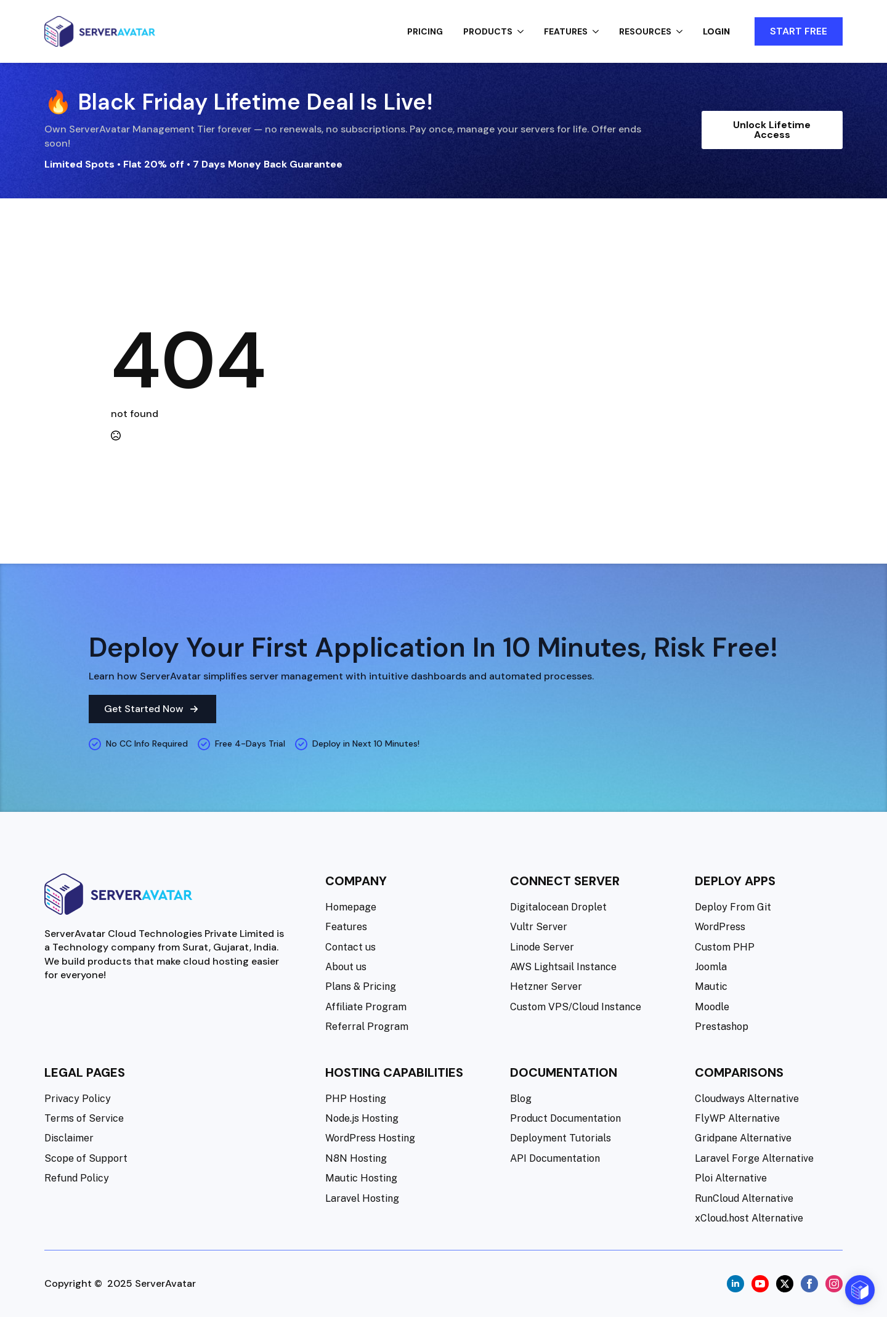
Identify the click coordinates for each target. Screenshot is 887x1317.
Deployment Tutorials (560, 1138)
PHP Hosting (355, 1098)
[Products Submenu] (524, 31)
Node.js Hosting (362, 1118)
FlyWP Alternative (737, 1118)
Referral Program (366, 1026)
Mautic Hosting (361, 1178)
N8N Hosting (356, 1158)
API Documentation (555, 1158)
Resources (645, 31)
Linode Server (542, 947)
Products (487, 31)
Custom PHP (725, 947)
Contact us (350, 947)
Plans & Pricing (360, 986)
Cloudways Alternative (747, 1098)
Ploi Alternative (731, 1178)
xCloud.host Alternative (749, 1218)
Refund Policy (76, 1178)
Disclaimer (69, 1138)
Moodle (712, 1007)
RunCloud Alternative (744, 1198)
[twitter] (784, 1283)
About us (346, 967)
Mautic (711, 986)
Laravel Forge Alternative (754, 1158)
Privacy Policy (77, 1098)
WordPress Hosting (370, 1138)
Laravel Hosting (362, 1198)
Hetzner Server (546, 986)
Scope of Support (86, 1158)
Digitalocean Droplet (558, 907)
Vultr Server (538, 927)
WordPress (720, 927)
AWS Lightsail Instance (563, 967)
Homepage (350, 907)
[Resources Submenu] (683, 31)
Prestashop (721, 1026)
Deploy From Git (733, 907)
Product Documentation (565, 1118)
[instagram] (834, 1283)
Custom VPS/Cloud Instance (575, 1007)
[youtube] (760, 1283)
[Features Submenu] (599, 31)
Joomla (711, 967)
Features (566, 31)
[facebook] (809, 1283)
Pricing (425, 31)
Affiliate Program (366, 1007)
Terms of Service (84, 1118)
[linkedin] (735, 1283)
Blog (521, 1098)
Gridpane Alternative (743, 1138)
